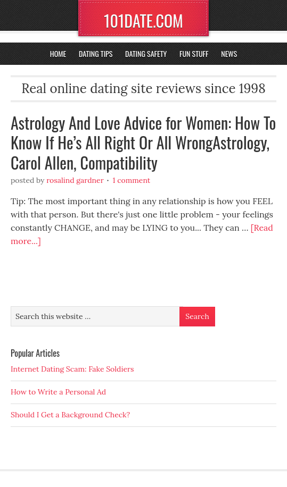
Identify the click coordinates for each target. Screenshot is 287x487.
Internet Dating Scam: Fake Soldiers (72, 369)
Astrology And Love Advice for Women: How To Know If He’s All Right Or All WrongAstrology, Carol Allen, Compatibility (143, 142)
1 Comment (131, 180)
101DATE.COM (143, 20)
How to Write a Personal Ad (58, 392)
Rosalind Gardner (75, 180)
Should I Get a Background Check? (70, 414)
